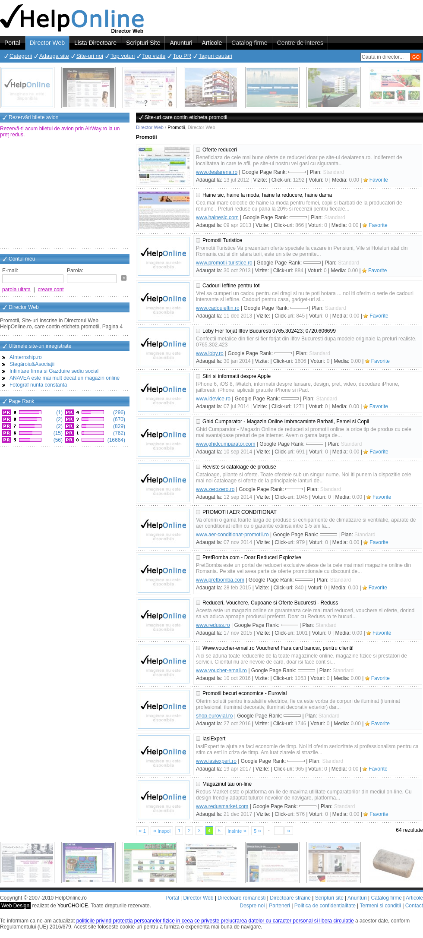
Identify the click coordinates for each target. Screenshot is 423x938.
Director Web (47, 42)
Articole (212, 42)
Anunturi (181, 42)
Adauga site (54, 56)
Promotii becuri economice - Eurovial (244, 693)
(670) (118, 419)
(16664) (115, 440)
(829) (118, 426)
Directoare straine (290, 898)
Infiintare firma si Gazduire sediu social (53, 371)
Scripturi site (329, 898)
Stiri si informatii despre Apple (236, 376)
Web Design (15, 906)
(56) (57, 440)
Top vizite (153, 56)
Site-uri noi (89, 56)
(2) (59, 419)
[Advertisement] (64, 194)
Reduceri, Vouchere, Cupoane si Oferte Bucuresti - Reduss (270, 603)
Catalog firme (249, 42)
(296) (118, 412)
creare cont (51, 289)
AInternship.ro (25, 357)
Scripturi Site (143, 42)
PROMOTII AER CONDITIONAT (239, 512)
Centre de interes (300, 42)
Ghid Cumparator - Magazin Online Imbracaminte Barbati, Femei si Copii (285, 422)
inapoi (161, 830)
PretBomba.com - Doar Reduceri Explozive (251, 557)
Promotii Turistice (222, 240)
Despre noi (252, 906)
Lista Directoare (95, 42)
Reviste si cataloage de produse (239, 467)
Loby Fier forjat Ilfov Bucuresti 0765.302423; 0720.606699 (269, 331)
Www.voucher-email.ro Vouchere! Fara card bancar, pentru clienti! (278, 648)
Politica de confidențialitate (325, 906)
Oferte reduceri (219, 150)
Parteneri (279, 906)
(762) (118, 433)
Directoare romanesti (241, 898)
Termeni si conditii (380, 906)
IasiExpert (213, 739)
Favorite (378, 180)
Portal (12, 42)
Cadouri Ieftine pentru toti (231, 286)
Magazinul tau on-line (227, 784)
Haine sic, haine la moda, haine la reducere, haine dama (267, 195)
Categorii (20, 56)
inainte (237, 830)
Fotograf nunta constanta (38, 385)
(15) (57, 433)
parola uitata (16, 289)
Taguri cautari (215, 56)
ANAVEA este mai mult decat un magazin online (64, 378)
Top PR (182, 56)
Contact (414, 906)
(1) (59, 412)
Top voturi (122, 56)
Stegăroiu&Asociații (31, 364)
